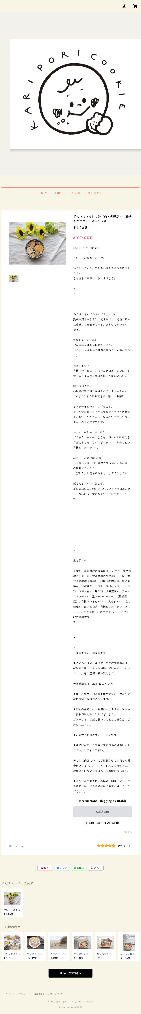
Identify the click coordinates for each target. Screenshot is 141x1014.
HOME (45, 193)
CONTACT (93, 193)
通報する (127, 832)
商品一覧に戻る (70, 973)
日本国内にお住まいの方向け (102, 823)
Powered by (70, 1007)
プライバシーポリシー (16, 994)
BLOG (75, 193)
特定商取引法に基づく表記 (48, 994)
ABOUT (60, 193)
